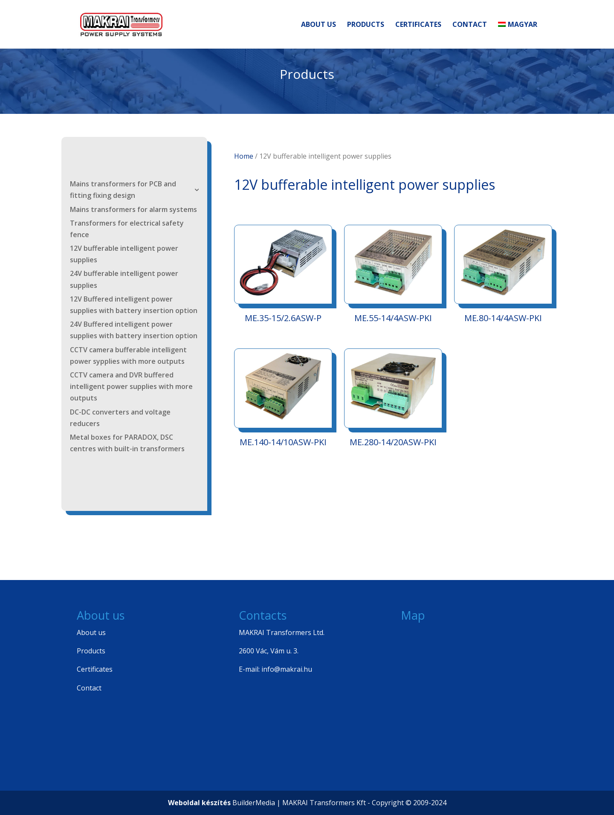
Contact (469, 25)
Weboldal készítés (199, 802)
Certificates (418, 25)
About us (318, 25)
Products (365, 25)
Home (243, 156)
